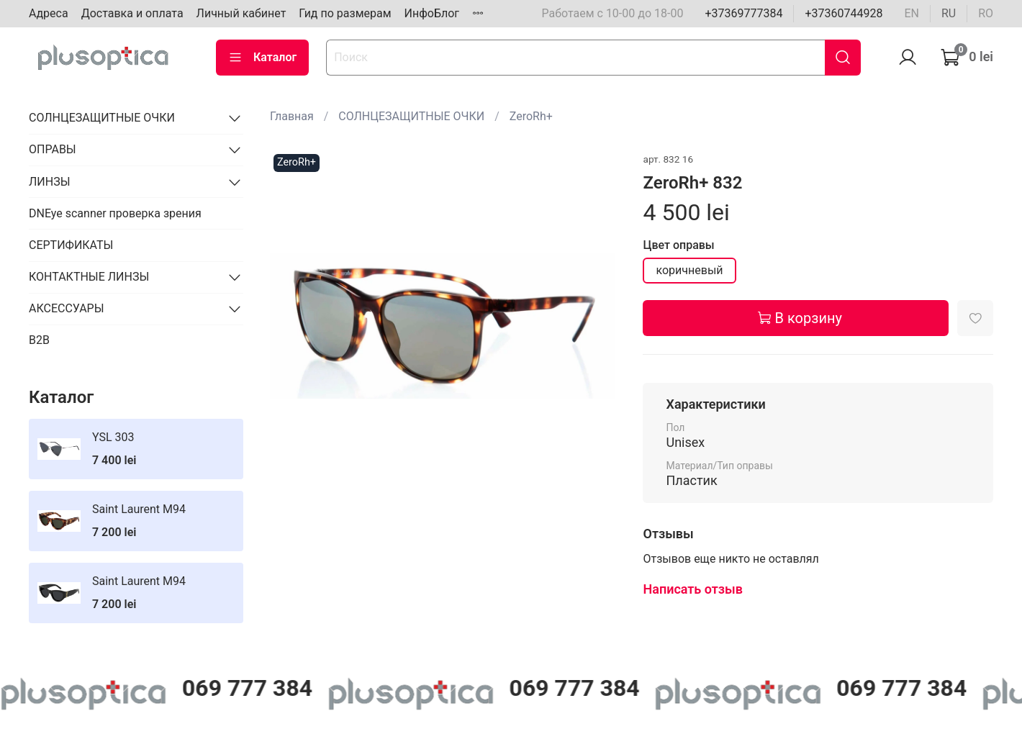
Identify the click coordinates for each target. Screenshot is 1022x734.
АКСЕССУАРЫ (66, 308)
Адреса (48, 13)
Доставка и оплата (132, 13)
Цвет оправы (678, 245)
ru (948, 13)
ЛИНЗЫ (50, 182)
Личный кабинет (241, 13)
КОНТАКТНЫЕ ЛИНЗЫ (89, 277)
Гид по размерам (345, 13)
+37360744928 (843, 13)
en (911, 13)
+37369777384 (743, 13)
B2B (39, 340)
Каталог (262, 57)
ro (985, 13)
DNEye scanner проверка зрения (115, 213)
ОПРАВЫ (52, 149)
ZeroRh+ (531, 116)
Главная (292, 116)
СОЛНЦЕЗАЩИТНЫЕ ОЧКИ (411, 116)
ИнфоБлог (432, 13)
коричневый (689, 270)
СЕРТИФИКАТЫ (71, 245)
